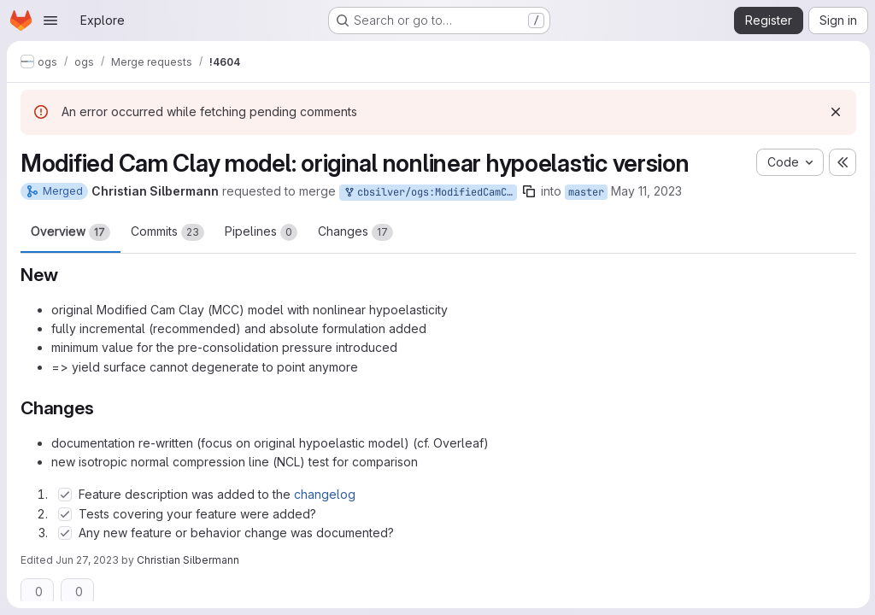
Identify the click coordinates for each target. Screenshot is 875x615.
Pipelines (261, 232)
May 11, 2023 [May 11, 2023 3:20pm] (646, 191)
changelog (324, 494)
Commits (167, 232)
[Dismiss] (834, 112)
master (586, 192)
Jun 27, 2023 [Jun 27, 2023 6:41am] (87, 560)
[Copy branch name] (529, 191)
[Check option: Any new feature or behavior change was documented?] (65, 533)
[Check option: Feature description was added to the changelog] (65, 494)
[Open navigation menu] (50, 20)
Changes (355, 232)
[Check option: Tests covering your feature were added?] (65, 514)
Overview (70, 232)
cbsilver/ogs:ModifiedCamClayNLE (430, 192)
